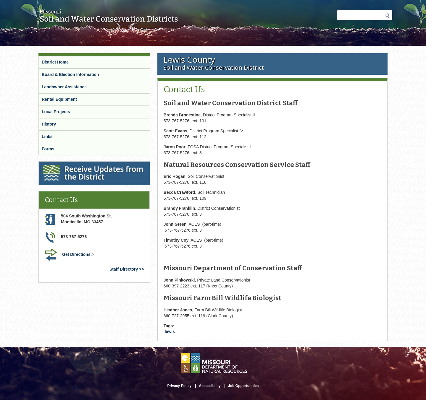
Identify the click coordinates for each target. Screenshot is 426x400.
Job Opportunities (243, 386)
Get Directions (78, 255)
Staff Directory (123, 269)
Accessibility (209, 386)
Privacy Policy (179, 386)
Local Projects (56, 111)
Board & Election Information (70, 74)
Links (47, 136)
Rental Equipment (59, 99)
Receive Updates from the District (73, 165)
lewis (170, 331)
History (49, 124)
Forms (48, 149)
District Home (55, 62)
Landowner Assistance (64, 86)
